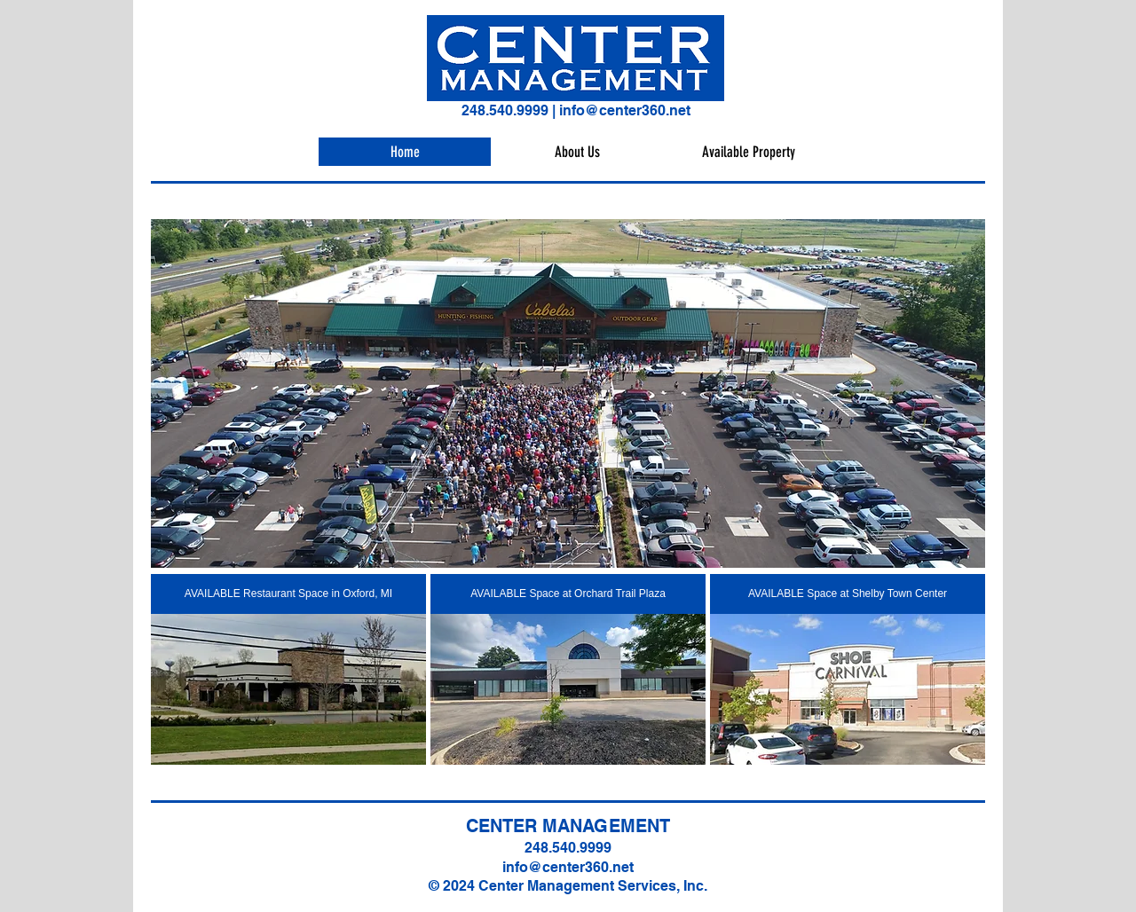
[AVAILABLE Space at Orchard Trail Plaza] (568, 594)
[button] (568, 393)
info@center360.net (624, 110)
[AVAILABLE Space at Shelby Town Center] (847, 594)
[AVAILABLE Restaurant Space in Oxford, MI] (288, 594)
